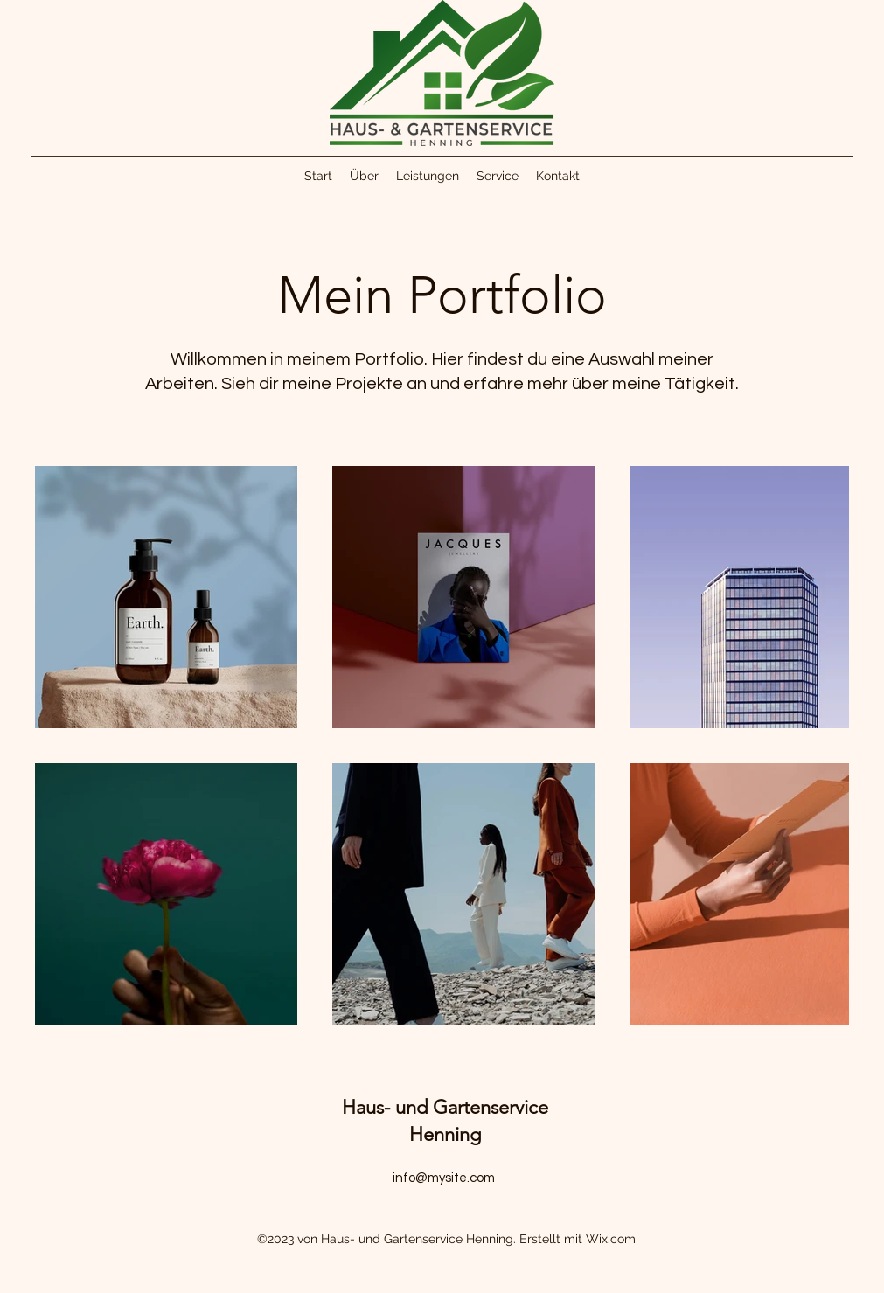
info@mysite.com (444, 1178)
